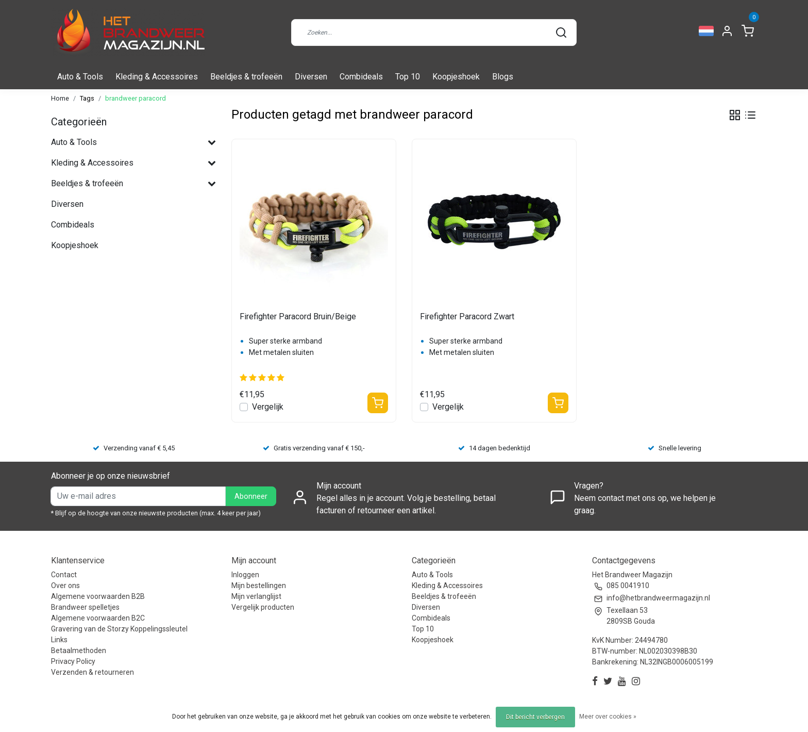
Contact (64, 575)
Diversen (311, 77)
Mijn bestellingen (258, 585)
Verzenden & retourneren (92, 672)
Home (60, 98)
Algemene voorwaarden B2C (98, 618)
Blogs (502, 77)
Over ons (65, 585)
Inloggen (245, 575)
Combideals (361, 77)
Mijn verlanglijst (256, 596)
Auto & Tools (80, 77)
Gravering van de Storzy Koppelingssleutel (119, 629)
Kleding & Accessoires (156, 77)
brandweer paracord (135, 98)
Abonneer (250, 496)
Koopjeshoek (456, 77)
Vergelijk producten (262, 607)
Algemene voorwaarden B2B (98, 596)
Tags (87, 98)
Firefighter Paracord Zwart (467, 316)
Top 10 (407, 77)
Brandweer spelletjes (85, 607)
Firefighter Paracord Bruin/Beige (298, 316)
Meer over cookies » (607, 716)
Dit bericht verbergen (535, 717)
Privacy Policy (73, 661)
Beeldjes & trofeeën (246, 77)
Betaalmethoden (78, 650)
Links (59, 640)
